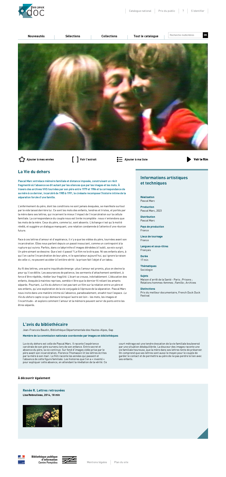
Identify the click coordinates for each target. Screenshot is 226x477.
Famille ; (180, 282)
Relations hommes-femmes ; (157, 282)
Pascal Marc (147, 201)
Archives (191, 282)
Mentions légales (97, 462)
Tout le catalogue (146, 36)
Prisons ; (187, 279)
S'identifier (197, 11)
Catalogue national (140, 11)
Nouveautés (36, 36)
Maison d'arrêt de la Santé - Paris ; (161, 279)
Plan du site (121, 462)
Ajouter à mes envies (40, 159)
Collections (109, 36)
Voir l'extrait (88, 159)
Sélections (72, 36)
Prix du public (166, 11)
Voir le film (201, 159)
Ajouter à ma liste (136, 159)
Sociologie (146, 270)
